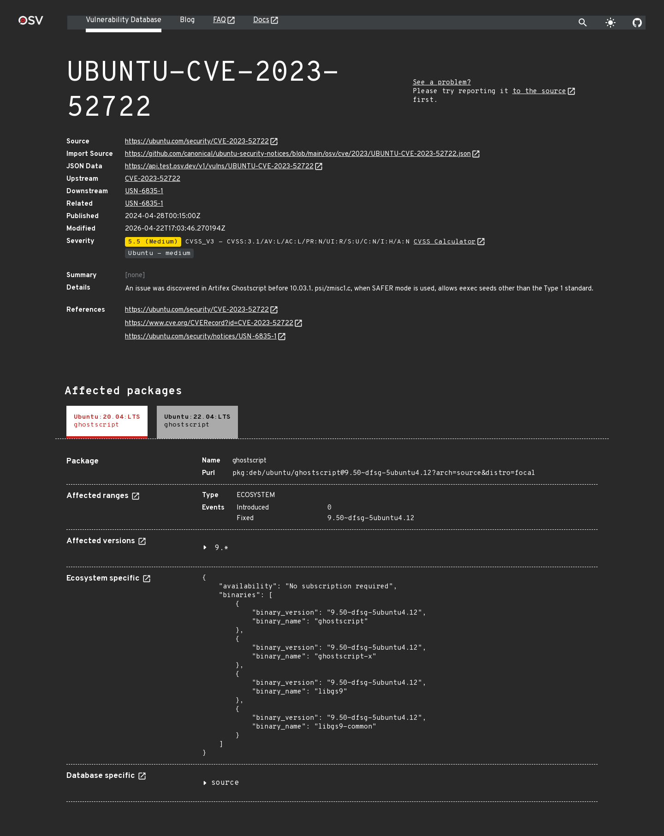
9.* (222, 548)
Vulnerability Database (123, 20)
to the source (539, 91)
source (225, 783)
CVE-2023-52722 (152, 179)
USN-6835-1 (144, 191)
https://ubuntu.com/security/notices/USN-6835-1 (201, 336)
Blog (187, 20)
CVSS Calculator (445, 242)
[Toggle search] (583, 22)
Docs (261, 20)
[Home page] (30, 23)
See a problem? (442, 82)
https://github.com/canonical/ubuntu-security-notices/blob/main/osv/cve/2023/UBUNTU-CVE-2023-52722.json (298, 154)
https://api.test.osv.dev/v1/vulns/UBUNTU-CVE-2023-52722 (219, 166)
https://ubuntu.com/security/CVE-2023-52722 (197, 141)
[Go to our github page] (637, 22)
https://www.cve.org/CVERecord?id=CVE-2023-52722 (209, 323)
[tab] (107, 422)
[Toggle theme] (610, 22)
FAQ (219, 20)
